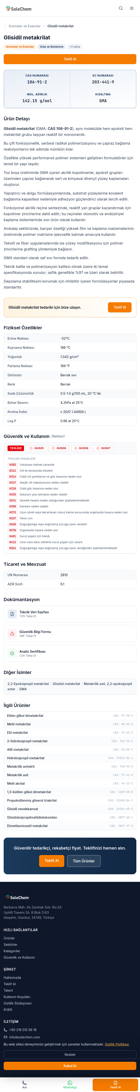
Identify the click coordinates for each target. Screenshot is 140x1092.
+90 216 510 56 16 (20, 1030)
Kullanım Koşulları (17, 997)
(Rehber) (58, 436)
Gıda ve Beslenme (51, 46)
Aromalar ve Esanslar (24, 26)
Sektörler (10, 944)
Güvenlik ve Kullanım (19, 957)
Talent (8, 990)
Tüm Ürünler (84, 861)
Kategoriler (12, 951)
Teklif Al (70, 59)
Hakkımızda (12, 977)
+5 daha (74, 46)
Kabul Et (70, 1066)
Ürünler (9, 938)
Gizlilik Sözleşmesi (18, 1003)
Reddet (70, 1054)
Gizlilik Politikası (117, 1044)
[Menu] (131, 8)
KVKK (8, 1010)
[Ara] (120, 8)
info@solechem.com (22, 1037)
